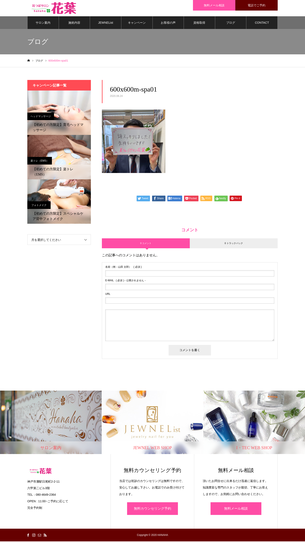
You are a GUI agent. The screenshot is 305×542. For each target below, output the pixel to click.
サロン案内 (43, 23)
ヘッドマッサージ (40, 116)
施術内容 (74, 23)
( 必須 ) (123, 267)
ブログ (230, 23)
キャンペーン (137, 23)
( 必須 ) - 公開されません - (125, 281)
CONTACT (262, 23)
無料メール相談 (236, 509)
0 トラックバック (234, 244)
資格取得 (199, 23)
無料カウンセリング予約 (152, 509)
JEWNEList (105, 23)
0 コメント (145, 244)
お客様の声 (168, 23)
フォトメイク (39, 205)
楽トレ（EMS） (39, 161)
